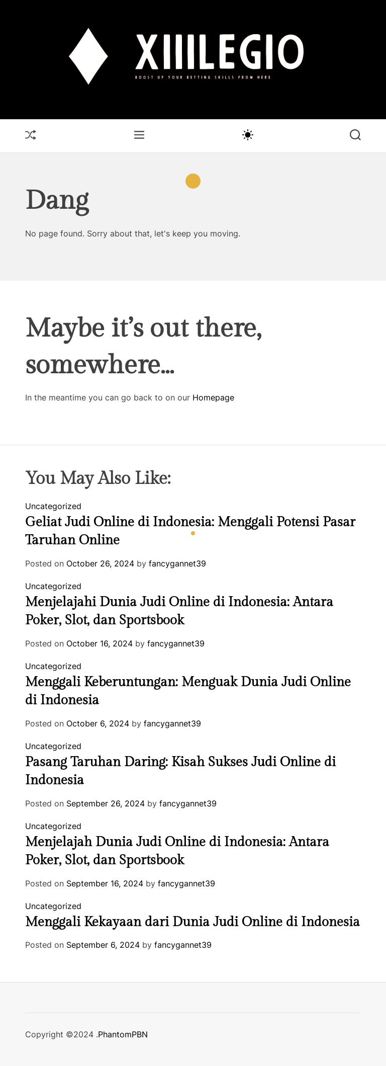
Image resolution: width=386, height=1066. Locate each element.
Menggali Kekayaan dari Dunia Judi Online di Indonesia (192, 922)
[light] (247, 134)
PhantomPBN (123, 1034)
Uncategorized (53, 506)
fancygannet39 (177, 563)
